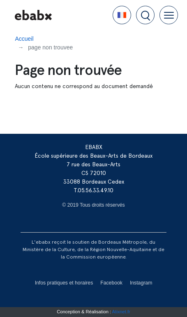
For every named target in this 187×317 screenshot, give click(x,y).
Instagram (141, 283)
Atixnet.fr (121, 311)
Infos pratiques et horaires (64, 283)
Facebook (111, 283)
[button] (122, 15)
